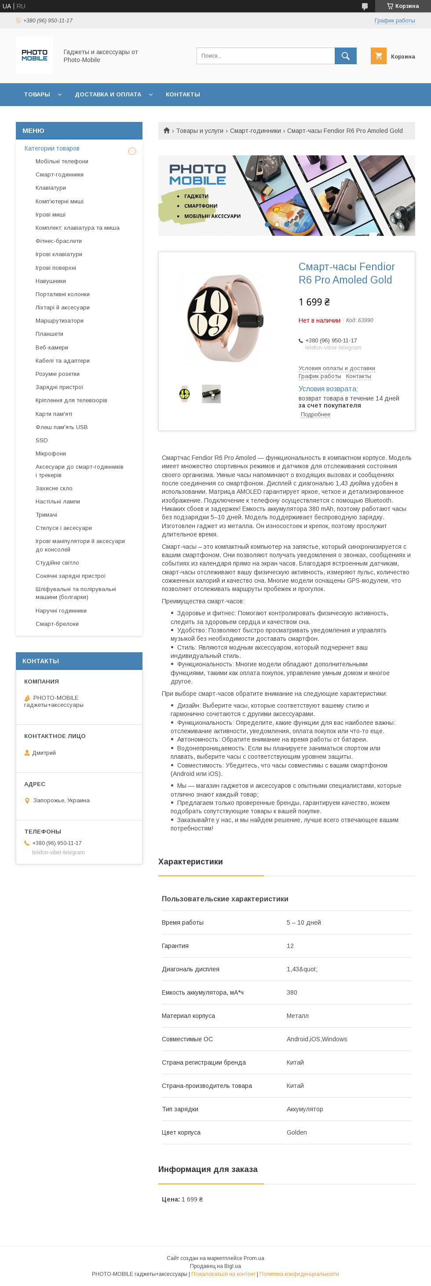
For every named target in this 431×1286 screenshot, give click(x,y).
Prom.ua (254, 1258)
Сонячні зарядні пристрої (71, 576)
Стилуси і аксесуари (64, 528)
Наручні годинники (61, 610)
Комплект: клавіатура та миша (78, 227)
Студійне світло (57, 562)
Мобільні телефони (62, 161)
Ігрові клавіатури (59, 254)
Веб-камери (52, 347)
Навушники (51, 281)
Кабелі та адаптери (63, 360)
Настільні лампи (58, 501)
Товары (37, 94)
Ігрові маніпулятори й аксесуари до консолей (80, 545)
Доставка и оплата (108, 94)
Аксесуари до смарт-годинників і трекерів (80, 470)
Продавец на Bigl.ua (215, 1266)
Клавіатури (51, 187)
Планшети (49, 334)
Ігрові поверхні (56, 268)
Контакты (183, 94)
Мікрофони (51, 453)
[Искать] (346, 56)
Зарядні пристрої (60, 387)
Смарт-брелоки (57, 624)
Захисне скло (54, 488)
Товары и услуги (199, 130)
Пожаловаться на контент (223, 1274)
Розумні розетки (58, 374)
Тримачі (46, 514)
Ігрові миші (51, 214)
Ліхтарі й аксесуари (63, 307)
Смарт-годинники (255, 130)
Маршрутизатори (60, 320)
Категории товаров (52, 148)
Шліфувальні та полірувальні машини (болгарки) (76, 593)
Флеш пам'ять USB (62, 427)
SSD (42, 440)
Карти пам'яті (54, 414)
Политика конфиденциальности (299, 1274)
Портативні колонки (63, 294)
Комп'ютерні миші (60, 201)
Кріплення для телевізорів (71, 400)
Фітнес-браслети (59, 241)
